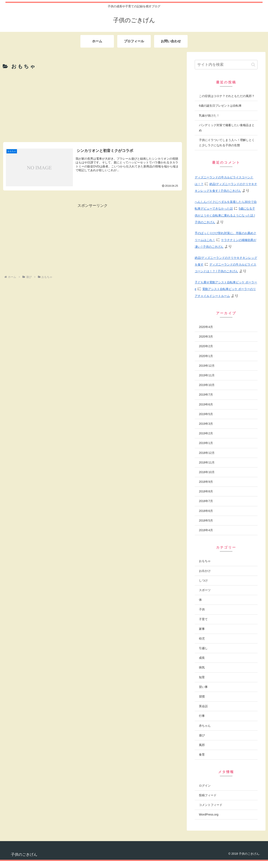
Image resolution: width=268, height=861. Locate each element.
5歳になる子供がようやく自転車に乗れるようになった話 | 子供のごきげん (225, 215)
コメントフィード (210, 805)
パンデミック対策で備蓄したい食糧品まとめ (227, 127)
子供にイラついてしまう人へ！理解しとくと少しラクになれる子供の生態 (227, 142)
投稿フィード (207, 795)
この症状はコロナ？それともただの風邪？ (227, 96)
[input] (226, 64)
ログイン (205, 785)
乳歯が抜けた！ (209, 115)
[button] (253, 64)
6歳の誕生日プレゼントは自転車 (220, 105)
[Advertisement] (92, 105)
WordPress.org (208, 814)
